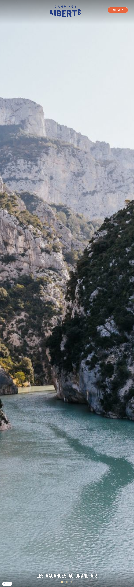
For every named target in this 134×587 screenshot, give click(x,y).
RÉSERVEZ (118, 10)
